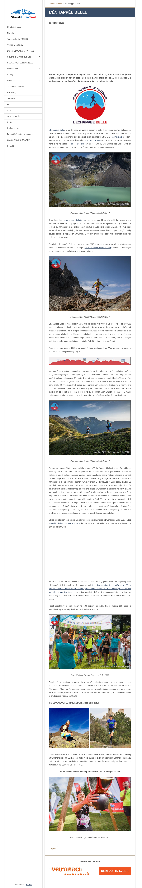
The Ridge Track (76, 144)
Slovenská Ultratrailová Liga (19, 57)
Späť (53, 848)
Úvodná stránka (14, 27)
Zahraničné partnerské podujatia (21, 134)
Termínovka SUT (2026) (17, 39)
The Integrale (116, 137)
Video (9, 110)
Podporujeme (13, 128)
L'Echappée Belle (56, 130)
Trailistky (11, 98)
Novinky (10, 33)
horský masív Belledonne (74, 220)
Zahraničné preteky (15, 86)
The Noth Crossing (93, 140)
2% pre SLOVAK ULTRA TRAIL (20, 51)
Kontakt (10, 146)
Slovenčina (19, 884)
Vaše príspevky (13, 116)
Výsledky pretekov (15, 45)
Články (10, 75)
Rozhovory (12, 92)
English (29, 884)
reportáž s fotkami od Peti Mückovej (64, 523)
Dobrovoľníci (12, 69)
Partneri (10, 122)
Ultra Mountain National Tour (98, 248)
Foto (9, 104)
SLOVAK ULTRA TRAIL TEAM (20, 63)
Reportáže (11, 81)
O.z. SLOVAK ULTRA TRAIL (19, 140)
